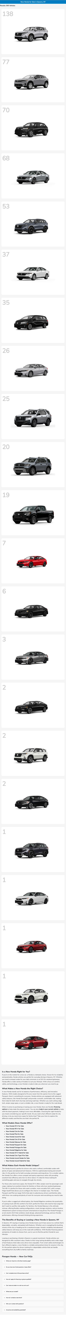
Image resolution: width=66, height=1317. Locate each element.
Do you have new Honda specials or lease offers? (18, 1267)
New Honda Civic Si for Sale (15, 1139)
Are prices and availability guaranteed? (16, 1310)
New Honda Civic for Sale (14, 1131)
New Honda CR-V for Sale (15, 1126)
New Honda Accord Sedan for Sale (18, 1158)
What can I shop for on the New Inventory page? (18, 1261)
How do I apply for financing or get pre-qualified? (18, 1279)
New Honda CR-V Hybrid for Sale (17, 1153)
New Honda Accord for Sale (15, 1137)
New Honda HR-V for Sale (15, 1129)
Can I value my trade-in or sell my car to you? (17, 1285)
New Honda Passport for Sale (16, 1145)
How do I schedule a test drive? (14, 1297)
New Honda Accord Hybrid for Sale (18, 1161)
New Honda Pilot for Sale (14, 1134)
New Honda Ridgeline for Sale (16, 1150)
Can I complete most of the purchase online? (17, 1273)
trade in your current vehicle (48, 1109)
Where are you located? (12, 1291)
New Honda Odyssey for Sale (16, 1142)
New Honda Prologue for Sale (16, 1147)
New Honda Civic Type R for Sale (17, 1155)
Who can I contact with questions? (15, 1304)
